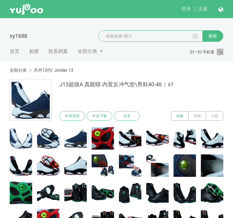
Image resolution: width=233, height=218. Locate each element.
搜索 (212, 36)
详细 (197, 116)
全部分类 (87, 51)
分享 (126, 116)
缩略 (180, 116)
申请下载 (99, 116)
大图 (214, 116)
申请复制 (72, 116)
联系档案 (58, 51)
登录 (186, 9)
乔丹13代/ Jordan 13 (53, 70)
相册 (34, 51)
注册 (203, 9)
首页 (14, 51)
